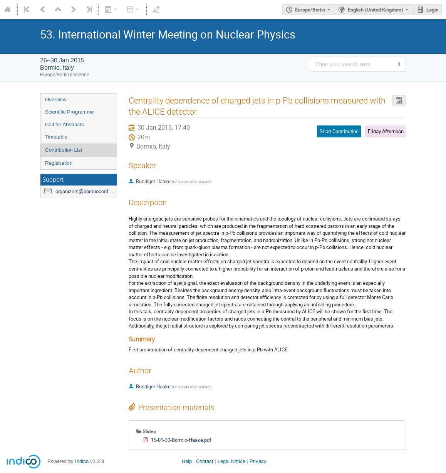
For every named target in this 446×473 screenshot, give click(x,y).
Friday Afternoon (386, 131)
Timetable (56, 137)
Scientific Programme (69, 112)
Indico (82, 461)
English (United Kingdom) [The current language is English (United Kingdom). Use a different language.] (375, 9)
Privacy (258, 461)
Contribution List (63, 150)
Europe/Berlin (310, 9)
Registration (58, 163)
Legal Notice (231, 461)
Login (432, 9)
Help (187, 461)
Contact (204, 461)
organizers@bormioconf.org (86, 191)
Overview (56, 99)
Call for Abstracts (64, 124)
